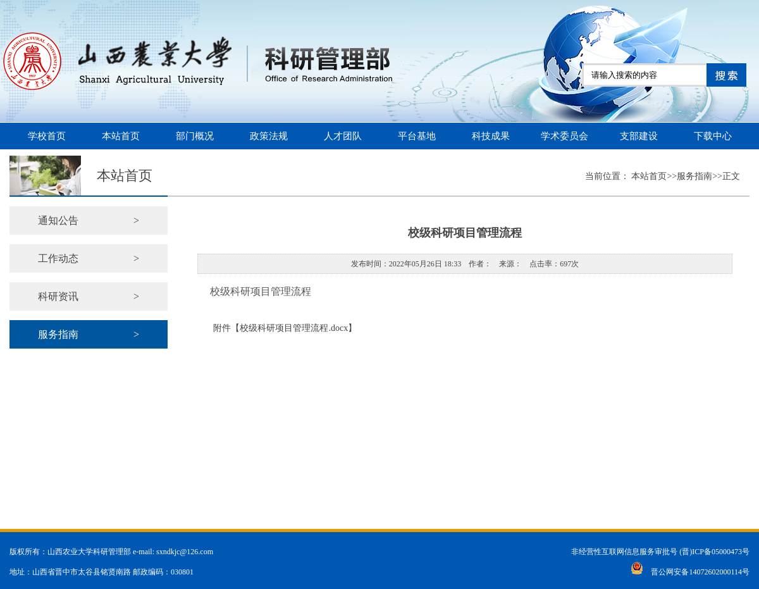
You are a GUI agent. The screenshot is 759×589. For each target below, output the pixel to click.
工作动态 (88, 258)
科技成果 (491, 136)
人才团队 (343, 136)
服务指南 (88, 334)
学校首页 (47, 136)
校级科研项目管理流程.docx (294, 328)
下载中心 (713, 136)
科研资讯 (88, 296)
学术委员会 (564, 136)
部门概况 (195, 136)
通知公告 (88, 220)
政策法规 (269, 136)
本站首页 (121, 136)
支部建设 (639, 136)
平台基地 (417, 136)
